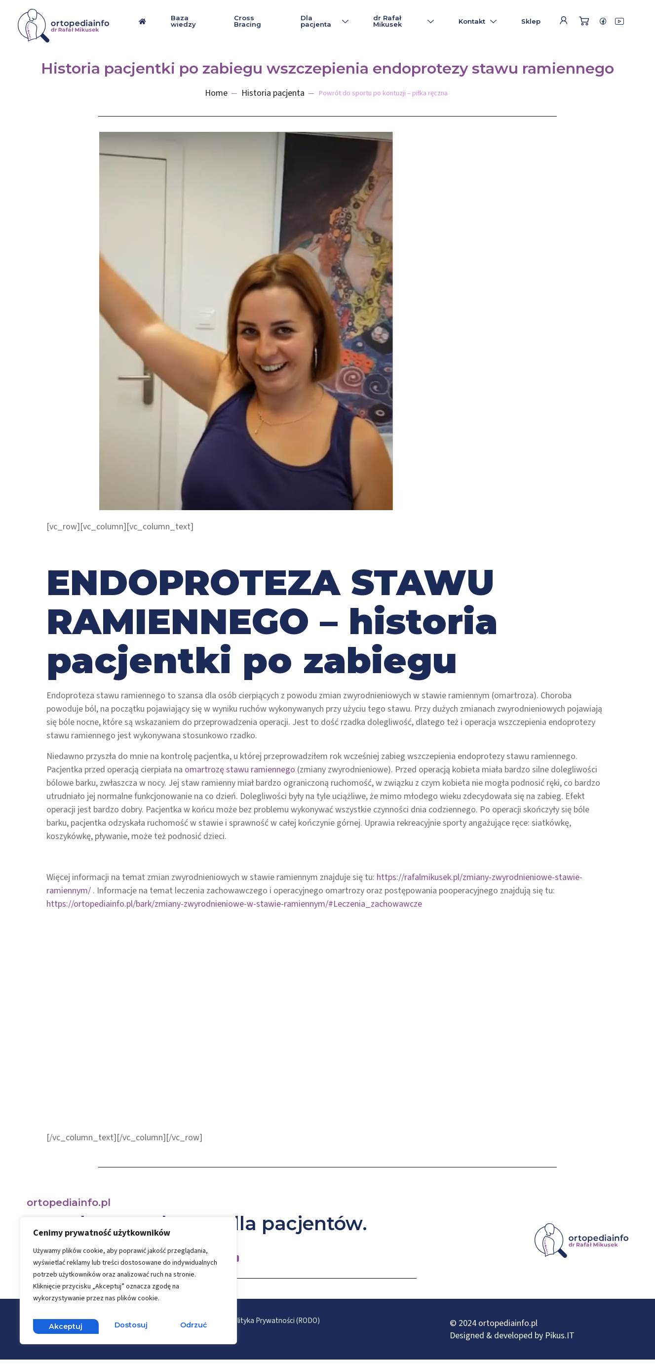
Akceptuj (191, 1325)
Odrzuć (128, 1325)
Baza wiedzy (183, 21)
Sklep (530, 21)
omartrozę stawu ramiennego (240, 769)
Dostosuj (64, 1325)
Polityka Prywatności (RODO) (313, 1322)
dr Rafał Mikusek (403, 21)
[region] (128, 1283)
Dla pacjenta (324, 21)
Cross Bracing (247, 21)
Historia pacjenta (257, 93)
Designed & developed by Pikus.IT (512, 1337)
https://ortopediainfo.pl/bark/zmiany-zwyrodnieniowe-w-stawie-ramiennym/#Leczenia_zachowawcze (234, 904)
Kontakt (478, 21)
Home (201, 93)
